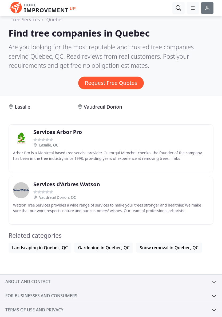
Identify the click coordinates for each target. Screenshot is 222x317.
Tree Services (25, 19)
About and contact (27, 281)
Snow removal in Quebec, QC (169, 248)
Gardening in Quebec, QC (103, 248)
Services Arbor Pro (57, 132)
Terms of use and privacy (34, 310)
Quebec (55, 19)
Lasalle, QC (48, 145)
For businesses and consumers (41, 296)
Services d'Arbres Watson (66, 184)
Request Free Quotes (111, 82)
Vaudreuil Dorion (103, 107)
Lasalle (22, 107)
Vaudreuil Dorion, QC (57, 197)
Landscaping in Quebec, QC (40, 248)
